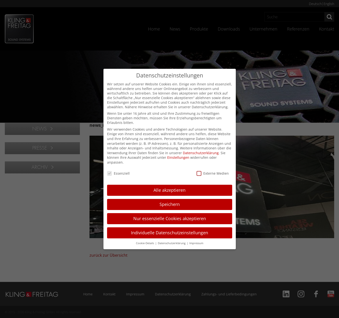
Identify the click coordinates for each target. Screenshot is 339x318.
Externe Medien (213, 173)
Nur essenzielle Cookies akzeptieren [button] (169, 218)
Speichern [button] (170, 204)
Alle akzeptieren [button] (169, 190)
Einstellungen (178, 157)
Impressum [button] (196, 243)
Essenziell (118, 173)
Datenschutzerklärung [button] (172, 243)
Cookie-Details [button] (145, 243)
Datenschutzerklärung (201, 153)
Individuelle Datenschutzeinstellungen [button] (169, 232)
